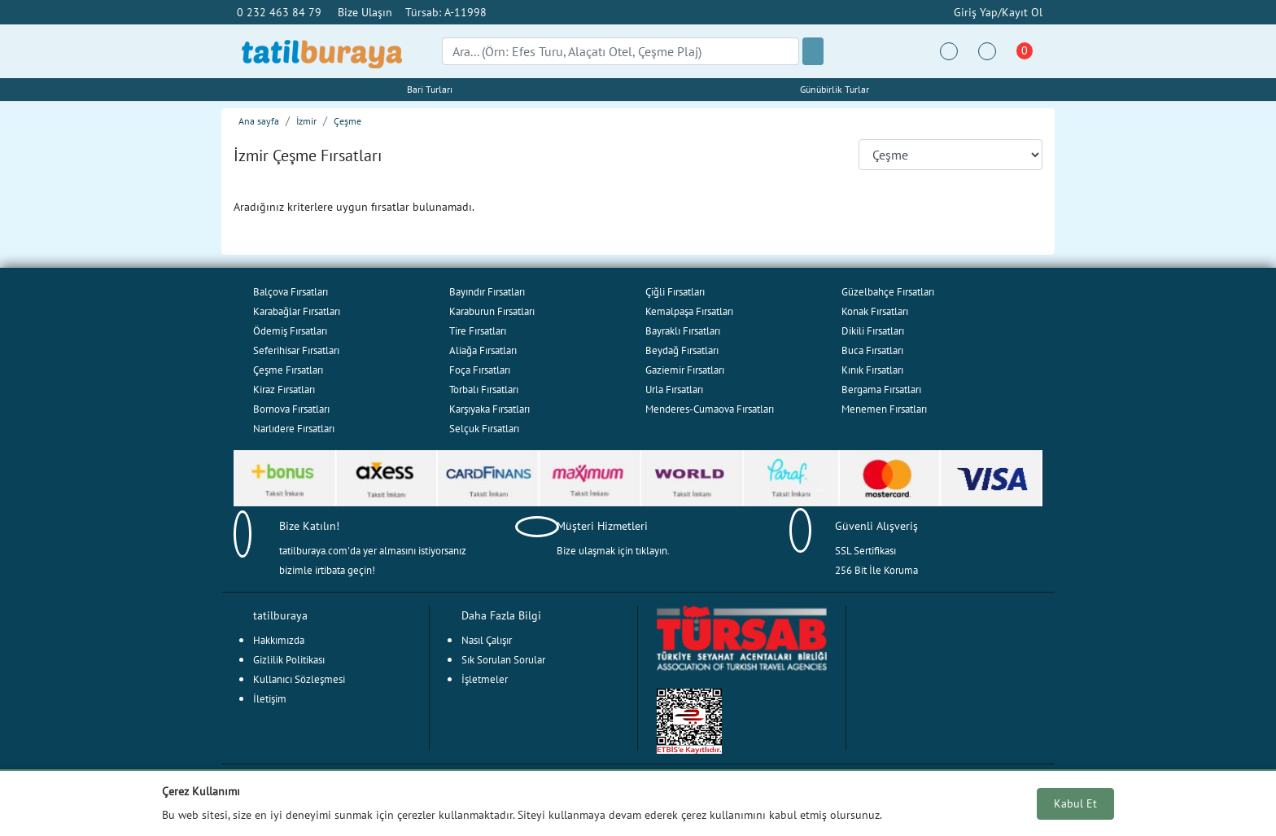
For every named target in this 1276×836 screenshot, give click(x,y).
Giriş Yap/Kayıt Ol (996, 12)
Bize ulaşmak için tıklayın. (613, 551)
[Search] (620, 51)
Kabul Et (1075, 803)
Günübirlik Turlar (834, 89)
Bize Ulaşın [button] (365, 12)
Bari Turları (429, 89)
